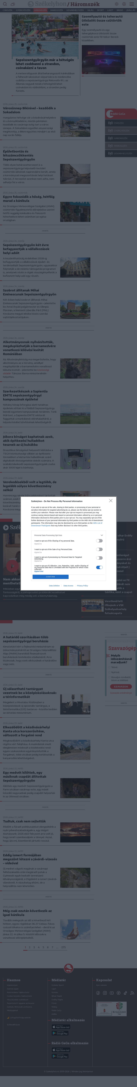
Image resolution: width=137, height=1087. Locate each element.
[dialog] (68, 543)
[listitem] (68, 535)
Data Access (68, 586)
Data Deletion (54, 586)
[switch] (99, 540)
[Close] (111, 501)
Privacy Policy (82, 586)
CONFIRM (50, 577)
